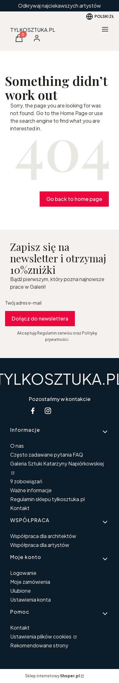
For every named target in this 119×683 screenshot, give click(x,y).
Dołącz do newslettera (40, 318)
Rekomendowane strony (39, 645)
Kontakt (20, 508)
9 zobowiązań (26, 481)
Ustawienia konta (30, 599)
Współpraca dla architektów (43, 536)
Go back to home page (74, 199)
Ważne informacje (31, 490)
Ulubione (20, 590)
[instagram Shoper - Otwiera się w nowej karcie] (48, 411)
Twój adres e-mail (23, 303)
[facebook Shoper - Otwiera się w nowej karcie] (32, 411)
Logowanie (23, 572)
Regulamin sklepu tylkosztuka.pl (47, 499)
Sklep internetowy (52, 675)
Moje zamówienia (30, 581)
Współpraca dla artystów (39, 545)
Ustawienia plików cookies (41, 636)
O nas (17, 445)
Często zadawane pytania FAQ (46, 454)
